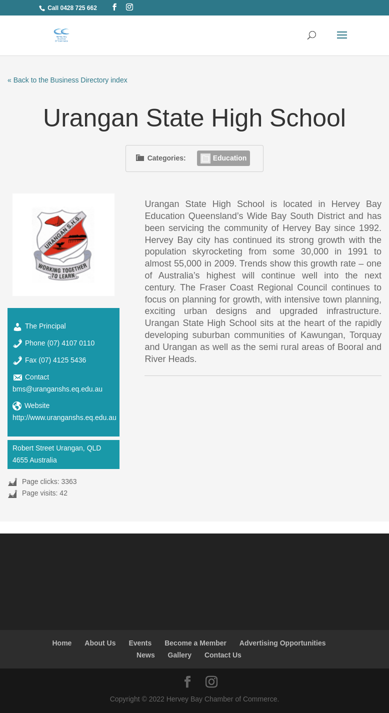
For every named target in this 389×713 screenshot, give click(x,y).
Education (223, 158)
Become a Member (195, 643)
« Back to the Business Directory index (68, 80)
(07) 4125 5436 (62, 360)
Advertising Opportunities (283, 643)
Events (140, 643)
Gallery (180, 655)
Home (62, 643)
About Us (100, 643)
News (145, 655)
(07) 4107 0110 (70, 343)
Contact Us (223, 655)
